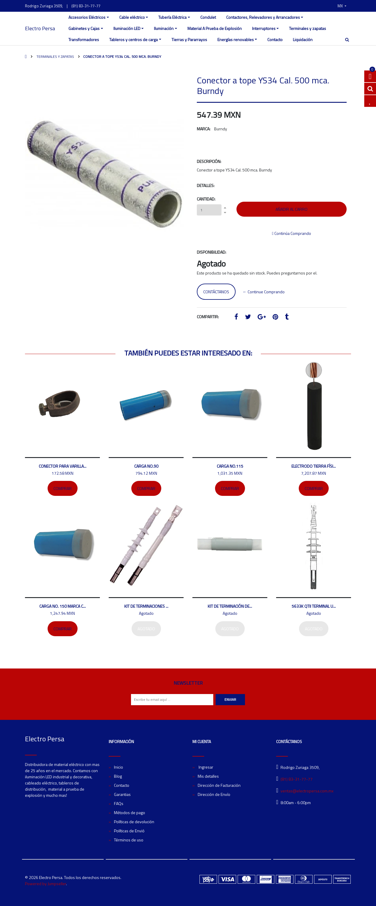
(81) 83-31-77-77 (85, 6)
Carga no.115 (230, 466)
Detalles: (205, 185)
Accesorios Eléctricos (86, 17)
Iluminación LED (126, 28)
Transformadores (83, 39)
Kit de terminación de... (230, 606)
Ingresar (205, 767)
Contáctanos (216, 292)
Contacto (275, 39)
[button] (342, 6)
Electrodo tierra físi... (313, 466)
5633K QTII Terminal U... (314, 606)
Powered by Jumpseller (45, 883)
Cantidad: (206, 199)
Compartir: (208, 317)
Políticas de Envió (129, 831)
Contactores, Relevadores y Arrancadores (263, 17)
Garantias (122, 794)
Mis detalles (208, 776)
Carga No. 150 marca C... (62, 606)
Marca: (203, 129)
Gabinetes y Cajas (84, 28)
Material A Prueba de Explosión (214, 28)
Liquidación (303, 39)
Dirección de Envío (214, 794)
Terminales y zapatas (307, 28)
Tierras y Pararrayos (189, 39)
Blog (118, 776)
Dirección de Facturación (219, 785)
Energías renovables (235, 39)
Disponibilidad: (211, 252)
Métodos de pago (129, 812)
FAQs (118, 803)
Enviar (230, 699)
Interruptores (264, 28)
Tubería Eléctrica (172, 17)
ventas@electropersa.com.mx (307, 791)
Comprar (62, 488)
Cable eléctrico (132, 17)
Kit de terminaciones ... (146, 606)
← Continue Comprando (264, 292)
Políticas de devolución (134, 822)
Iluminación (164, 28)
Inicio (118, 767)
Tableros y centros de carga (133, 39)
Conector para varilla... (62, 466)
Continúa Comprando (291, 233)
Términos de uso (128, 840)
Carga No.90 (146, 466)
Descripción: (209, 161)
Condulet (208, 17)
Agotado (146, 629)
